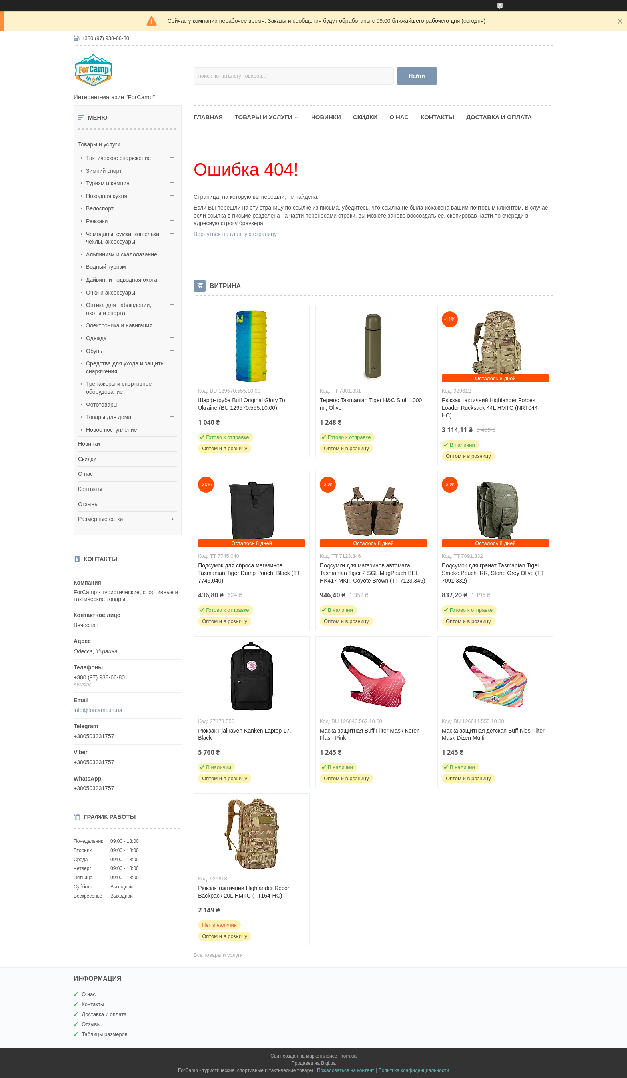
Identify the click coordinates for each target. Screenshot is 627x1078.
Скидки (87, 459)
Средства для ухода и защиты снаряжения (125, 367)
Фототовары (102, 404)
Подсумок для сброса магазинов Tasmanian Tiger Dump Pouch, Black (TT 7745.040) (249, 573)
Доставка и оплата (499, 117)
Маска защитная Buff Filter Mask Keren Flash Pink (370, 734)
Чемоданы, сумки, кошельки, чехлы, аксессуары (123, 238)
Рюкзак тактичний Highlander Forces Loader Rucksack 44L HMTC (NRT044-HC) (490, 408)
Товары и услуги (99, 144)
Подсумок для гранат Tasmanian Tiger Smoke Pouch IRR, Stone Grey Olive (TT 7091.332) (493, 573)
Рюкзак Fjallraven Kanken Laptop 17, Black (244, 734)
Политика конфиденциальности (413, 1070)
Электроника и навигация (119, 325)
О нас (85, 474)
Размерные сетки (100, 519)
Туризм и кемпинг (109, 183)
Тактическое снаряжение (118, 158)
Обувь (94, 351)
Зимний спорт (104, 171)
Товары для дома (108, 417)
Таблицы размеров (105, 1034)
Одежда (96, 338)
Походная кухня (106, 196)
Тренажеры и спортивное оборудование (119, 388)
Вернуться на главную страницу (235, 234)
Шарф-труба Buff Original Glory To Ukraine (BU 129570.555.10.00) (241, 404)
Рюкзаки (97, 221)
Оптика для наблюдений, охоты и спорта (118, 309)
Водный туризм (106, 267)
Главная (208, 117)
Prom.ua (348, 1056)
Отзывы (88, 504)
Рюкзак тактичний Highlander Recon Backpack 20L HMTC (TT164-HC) (244, 892)
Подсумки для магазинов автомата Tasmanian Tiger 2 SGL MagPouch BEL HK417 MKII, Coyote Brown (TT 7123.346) (372, 573)
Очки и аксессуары (110, 292)
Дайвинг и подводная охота (121, 280)
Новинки (89, 444)
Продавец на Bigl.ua (313, 1063)
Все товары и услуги (218, 955)
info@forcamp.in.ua (98, 710)
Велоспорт (100, 208)
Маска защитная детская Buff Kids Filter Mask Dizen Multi (493, 734)
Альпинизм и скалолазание (121, 254)
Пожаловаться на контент (345, 1070)
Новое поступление (111, 430)
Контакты (90, 489)
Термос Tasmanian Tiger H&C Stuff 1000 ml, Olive (371, 404)
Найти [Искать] (417, 76)
